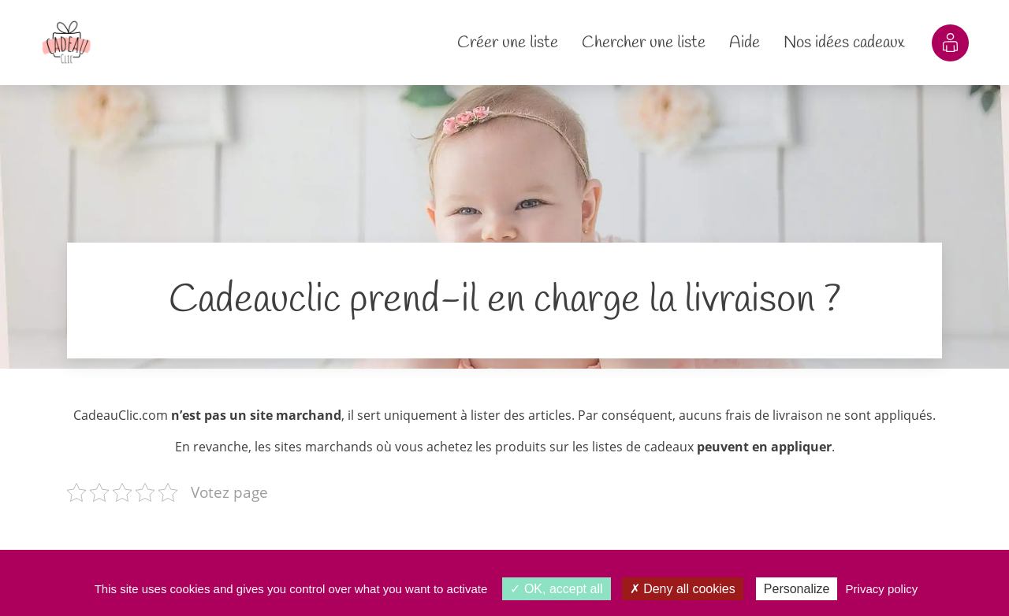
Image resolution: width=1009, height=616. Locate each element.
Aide (744, 43)
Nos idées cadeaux (844, 43)
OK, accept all (556, 589)
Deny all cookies (682, 589)
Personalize (797, 589)
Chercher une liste (644, 43)
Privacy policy (882, 589)
